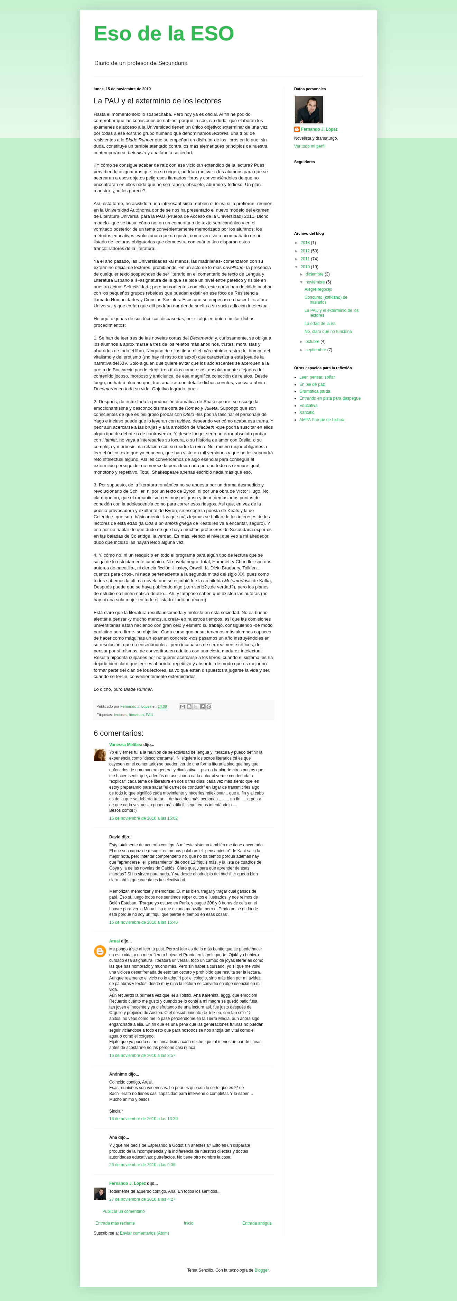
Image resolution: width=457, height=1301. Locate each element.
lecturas (120, 715)
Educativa (308, 405)
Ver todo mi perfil (309, 146)
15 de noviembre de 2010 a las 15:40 (143, 922)
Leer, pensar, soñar (317, 377)
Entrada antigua (257, 1223)
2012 (306, 251)
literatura (136, 715)
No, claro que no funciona (328, 331)
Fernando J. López (127, 1183)
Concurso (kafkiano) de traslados (326, 300)
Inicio (189, 1223)
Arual (114, 941)
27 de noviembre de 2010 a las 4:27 (142, 1199)
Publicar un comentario (123, 1211)
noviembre (316, 282)
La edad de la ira (320, 323)
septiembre (316, 349)
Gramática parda (314, 391)
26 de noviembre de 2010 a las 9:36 (142, 1164)
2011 (306, 259)
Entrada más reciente (115, 1223)
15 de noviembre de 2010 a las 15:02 (143, 818)
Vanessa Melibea (125, 744)
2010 (306, 266)
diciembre (315, 274)
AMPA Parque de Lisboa (321, 419)
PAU (149, 715)
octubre (313, 341)
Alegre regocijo (318, 289)
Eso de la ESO (164, 33)
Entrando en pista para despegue (330, 398)
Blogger (261, 1270)
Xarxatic (306, 412)
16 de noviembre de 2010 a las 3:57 (142, 1055)
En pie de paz (312, 384)
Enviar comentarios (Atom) (144, 1233)
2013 (306, 242)
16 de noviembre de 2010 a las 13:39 (143, 1118)
